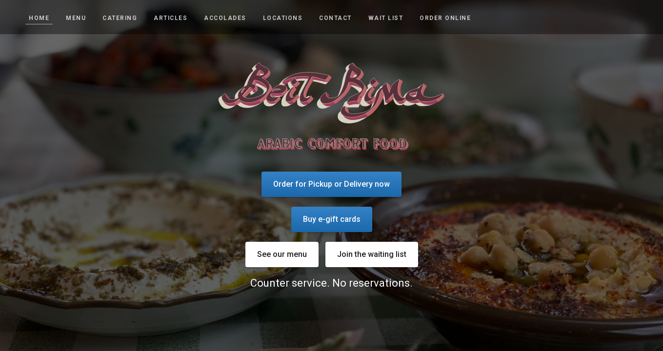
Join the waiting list (371, 254)
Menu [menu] (76, 18)
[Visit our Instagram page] (625, 17)
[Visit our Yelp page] (635, 17)
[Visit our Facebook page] (645, 17)
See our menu (282, 254)
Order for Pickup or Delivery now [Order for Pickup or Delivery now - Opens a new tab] (331, 184)
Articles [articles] (170, 18)
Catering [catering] (119, 18)
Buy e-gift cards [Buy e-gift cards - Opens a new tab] (332, 219)
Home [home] (39, 18)
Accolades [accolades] (225, 18)
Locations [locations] (283, 18)
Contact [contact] (335, 18)
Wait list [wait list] (385, 18)
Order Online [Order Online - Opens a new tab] (445, 18)
